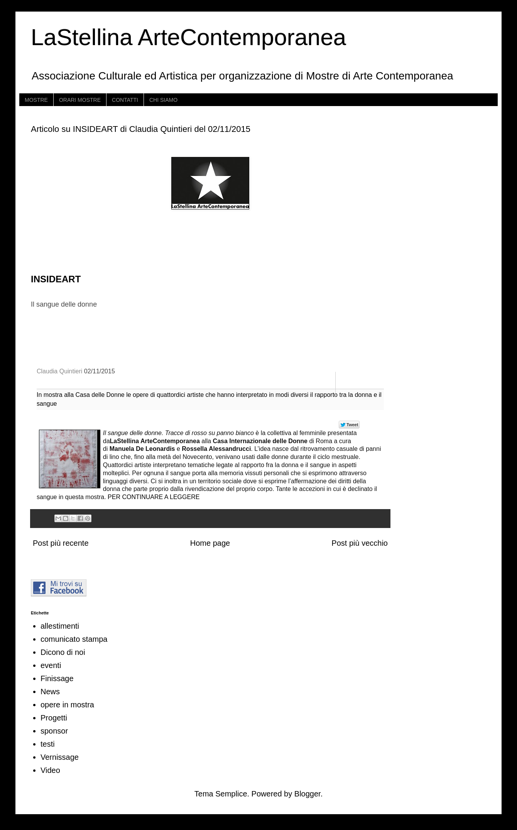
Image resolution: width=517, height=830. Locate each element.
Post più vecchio (359, 543)
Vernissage (60, 757)
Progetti (54, 718)
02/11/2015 (99, 371)
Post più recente (61, 543)
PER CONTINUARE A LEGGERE (153, 497)
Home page (210, 543)
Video (50, 770)
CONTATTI (125, 100)
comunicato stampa (74, 639)
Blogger (307, 794)
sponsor (54, 731)
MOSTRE (36, 100)
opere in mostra (67, 704)
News (50, 691)
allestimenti (60, 626)
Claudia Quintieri (59, 371)
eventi (51, 665)
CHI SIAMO (163, 100)
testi (48, 744)
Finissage (57, 678)
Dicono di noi (63, 652)
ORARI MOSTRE (80, 100)
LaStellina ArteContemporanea (188, 37)
